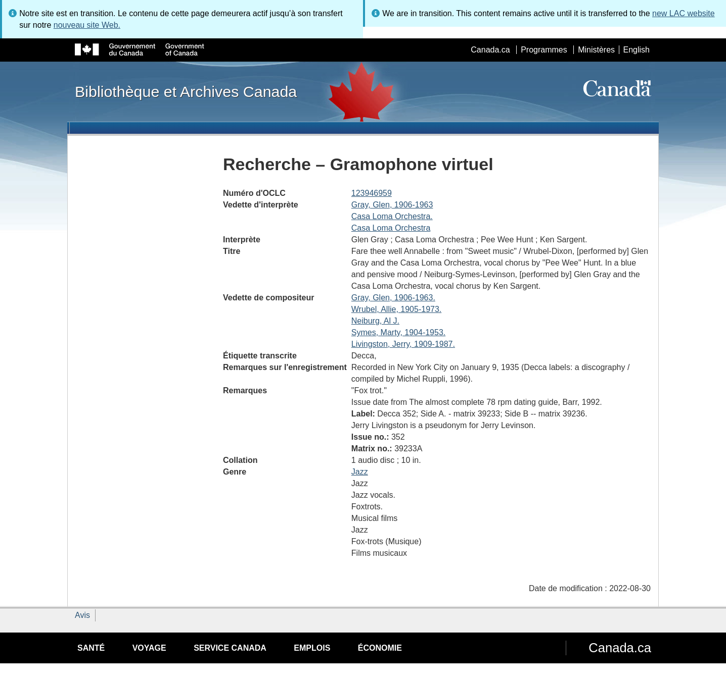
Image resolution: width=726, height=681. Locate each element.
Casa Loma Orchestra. (392, 216)
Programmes (544, 49)
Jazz (359, 471)
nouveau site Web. (87, 25)
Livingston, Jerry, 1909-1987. (403, 344)
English (636, 49)
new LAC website (683, 13)
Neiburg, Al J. (375, 321)
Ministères (596, 49)
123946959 (371, 193)
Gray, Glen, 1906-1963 (392, 204)
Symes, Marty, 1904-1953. (398, 332)
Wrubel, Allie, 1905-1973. (396, 309)
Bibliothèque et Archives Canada (186, 91)
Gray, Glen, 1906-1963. (393, 297)
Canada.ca (490, 49)
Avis (82, 615)
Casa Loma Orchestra (391, 228)
